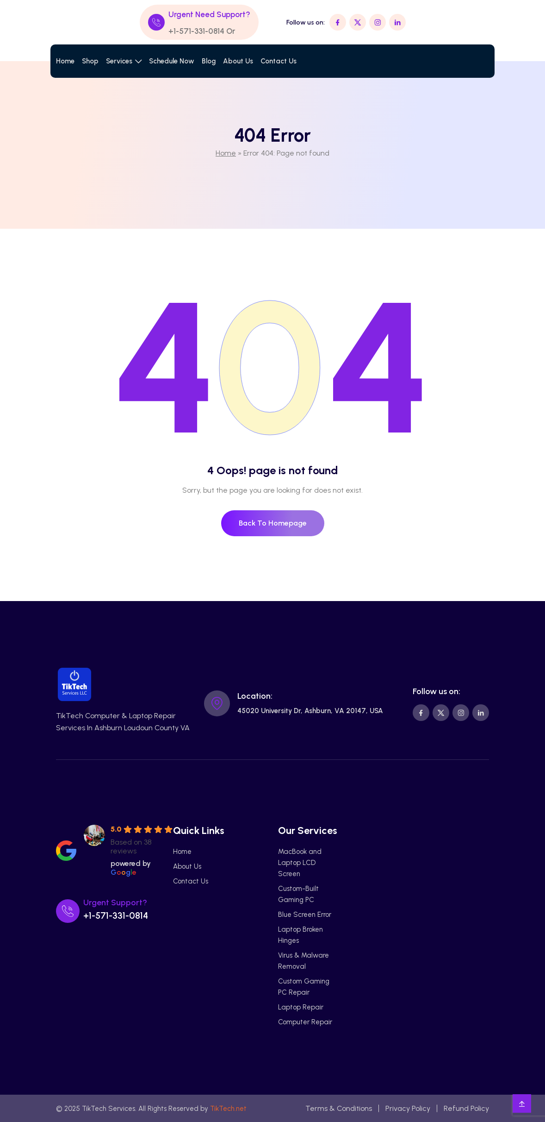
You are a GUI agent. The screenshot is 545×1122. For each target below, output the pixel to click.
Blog (209, 61)
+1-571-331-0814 (196, 31)
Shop (90, 61)
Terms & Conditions (338, 1108)
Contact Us (278, 61)
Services (119, 61)
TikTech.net (228, 1108)
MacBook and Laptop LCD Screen (300, 862)
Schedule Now (171, 61)
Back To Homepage (273, 523)
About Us (238, 61)
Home (65, 61)
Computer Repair (305, 1022)
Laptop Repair (300, 1007)
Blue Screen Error (304, 914)
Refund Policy (466, 1108)
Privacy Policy (407, 1108)
